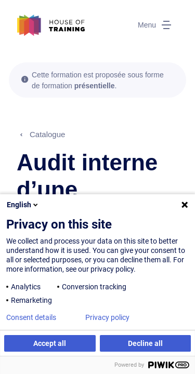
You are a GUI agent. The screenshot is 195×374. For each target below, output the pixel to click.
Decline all (145, 343)
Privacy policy (107, 317)
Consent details (31, 317)
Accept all (49, 343)
